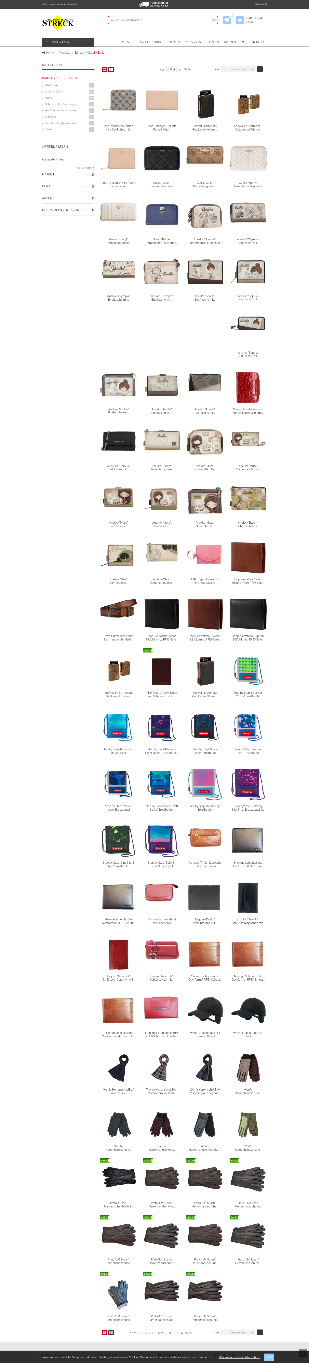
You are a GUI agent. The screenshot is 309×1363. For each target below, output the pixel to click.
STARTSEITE (127, 42)
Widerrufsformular (172, 1325)
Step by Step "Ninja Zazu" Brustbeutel (162, 693)
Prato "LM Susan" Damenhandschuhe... (205, 1259)
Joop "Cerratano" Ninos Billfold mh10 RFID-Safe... (118, 580)
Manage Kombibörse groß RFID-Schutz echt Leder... (204, 976)
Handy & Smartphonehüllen (61, 123)
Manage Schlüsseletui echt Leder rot (205, 863)
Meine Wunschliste (57, 1312)
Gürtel (49, 97)
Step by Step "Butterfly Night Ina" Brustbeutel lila (118, 806)
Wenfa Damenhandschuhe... (118, 1089)
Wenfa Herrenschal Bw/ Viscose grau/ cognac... (248, 1033)
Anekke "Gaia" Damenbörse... (162, 523)
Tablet (49, 129)
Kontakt (108, 1305)
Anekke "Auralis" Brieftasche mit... (205, 354)
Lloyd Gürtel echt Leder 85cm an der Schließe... (162, 580)
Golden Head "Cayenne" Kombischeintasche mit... (118, 410)
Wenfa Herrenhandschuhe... (162, 1089)
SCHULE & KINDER (152, 42)
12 (174, 1273)
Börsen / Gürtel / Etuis (60, 77)
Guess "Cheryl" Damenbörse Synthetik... (248, 184)
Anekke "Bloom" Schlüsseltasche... (118, 523)
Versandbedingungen (174, 1312)
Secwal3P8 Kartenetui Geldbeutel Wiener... (248, 127)
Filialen (107, 1318)
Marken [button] (48, 174)
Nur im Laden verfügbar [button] (60, 210)
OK (269, 1357)
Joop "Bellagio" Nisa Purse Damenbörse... (118, 184)
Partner (107, 1325)
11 (170, 1273)
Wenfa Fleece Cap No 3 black (118, 1033)
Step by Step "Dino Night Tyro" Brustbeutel (161, 806)
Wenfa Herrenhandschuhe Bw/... (248, 1089)
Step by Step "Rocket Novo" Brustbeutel (161, 750)
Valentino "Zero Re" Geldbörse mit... (162, 410)
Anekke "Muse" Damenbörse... (161, 467)
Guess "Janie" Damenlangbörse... (205, 184)
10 (165, 1273)
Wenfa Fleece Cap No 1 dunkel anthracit (248, 976)
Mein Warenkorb (55, 1318)
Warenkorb (256, 20)
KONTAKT (259, 42)
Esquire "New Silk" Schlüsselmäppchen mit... (118, 919)
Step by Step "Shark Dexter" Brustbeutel (248, 693)
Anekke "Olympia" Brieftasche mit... (248, 241)
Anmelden (261, 4)
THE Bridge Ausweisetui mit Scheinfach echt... (205, 637)
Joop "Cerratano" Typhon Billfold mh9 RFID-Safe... (248, 580)
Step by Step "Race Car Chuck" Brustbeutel (118, 693)
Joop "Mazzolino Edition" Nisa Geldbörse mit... (118, 127)
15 (186, 1273)
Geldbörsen (52, 85)
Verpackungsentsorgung (176, 1305)
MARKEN (230, 42)
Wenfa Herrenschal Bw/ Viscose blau (161, 1033)
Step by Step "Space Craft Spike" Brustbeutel (205, 750)
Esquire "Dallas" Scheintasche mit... (248, 863)
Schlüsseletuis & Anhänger (61, 104)
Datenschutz (226, 1318)
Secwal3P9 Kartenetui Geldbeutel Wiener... (162, 637)
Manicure (50, 116)
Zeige (161, 69)
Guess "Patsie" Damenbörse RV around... (162, 241)
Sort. (216, 69)
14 (182, 1273)
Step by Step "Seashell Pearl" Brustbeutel (118, 750)
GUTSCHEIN (193, 42)
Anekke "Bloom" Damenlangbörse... (205, 410)
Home (50, 52)
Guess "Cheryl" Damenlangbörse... (118, 241)
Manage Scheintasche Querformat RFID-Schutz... (118, 863)
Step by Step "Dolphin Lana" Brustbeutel (205, 806)
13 (178, 1273)
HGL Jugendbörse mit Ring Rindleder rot (248, 523)
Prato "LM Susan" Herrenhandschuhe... (205, 1146)
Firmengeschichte (114, 1312)
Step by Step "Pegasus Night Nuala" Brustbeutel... (205, 693)
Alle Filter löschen (85, 168)
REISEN (175, 42)
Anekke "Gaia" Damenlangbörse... (205, 523)
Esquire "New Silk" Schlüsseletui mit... (205, 919)
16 (190, 1273)
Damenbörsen (53, 91)
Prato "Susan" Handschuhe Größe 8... (161, 1146)
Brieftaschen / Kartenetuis (60, 110)
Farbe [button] (46, 186)
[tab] (68, 174)
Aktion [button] (47, 198)
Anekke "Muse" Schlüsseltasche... (248, 410)
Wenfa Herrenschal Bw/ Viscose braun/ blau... (205, 1033)
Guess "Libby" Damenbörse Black (162, 184)
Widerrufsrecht (170, 1318)
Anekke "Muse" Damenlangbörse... (118, 467)
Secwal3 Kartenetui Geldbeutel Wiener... (205, 127)
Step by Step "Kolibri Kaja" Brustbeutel (248, 750)
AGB (221, 1305)
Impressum (225, 1312)
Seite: (133, 1273)
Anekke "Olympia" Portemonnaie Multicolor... (205, 241)
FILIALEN (213, 42)
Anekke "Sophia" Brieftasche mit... (205, 297)
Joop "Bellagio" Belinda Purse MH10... (161, 127)
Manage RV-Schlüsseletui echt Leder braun (248, 806)
